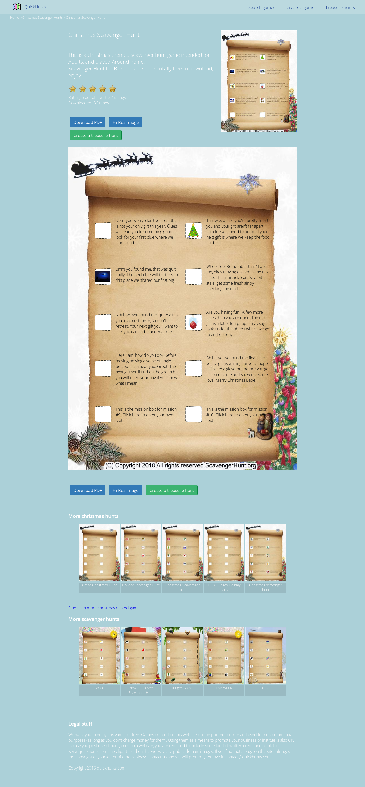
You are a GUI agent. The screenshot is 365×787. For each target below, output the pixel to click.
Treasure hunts (340, 7)
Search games (261, 7)
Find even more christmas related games (104, 608)
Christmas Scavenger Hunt (85, 17)
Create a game (300, 7)
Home (14, 17)
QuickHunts (35, 7)
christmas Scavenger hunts (42, 17)
